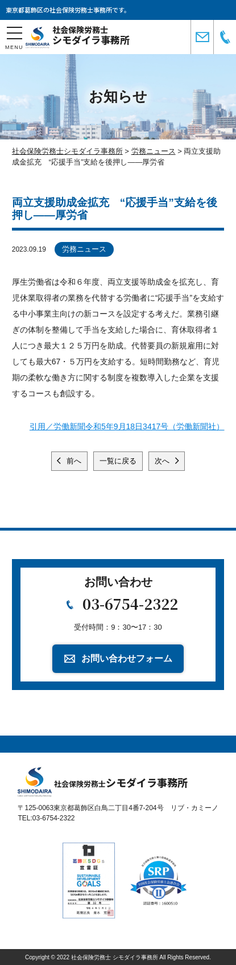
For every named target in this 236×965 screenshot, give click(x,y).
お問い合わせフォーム (126, 658)
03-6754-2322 (130, 603)
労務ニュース (84, 249)
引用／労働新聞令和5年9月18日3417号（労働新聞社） (127, 426)
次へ (163, 461)
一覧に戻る (118, 461)
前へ (73, 461)
